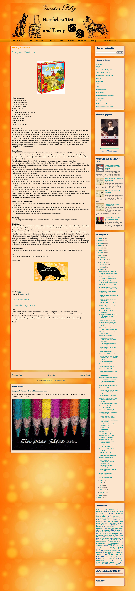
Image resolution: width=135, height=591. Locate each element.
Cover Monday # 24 (106, 477)
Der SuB (52, 40)
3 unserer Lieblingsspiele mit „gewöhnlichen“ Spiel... (107, 324)
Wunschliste (100, 564)
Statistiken (82, 40)
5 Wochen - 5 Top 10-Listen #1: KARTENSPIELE (107, 307)
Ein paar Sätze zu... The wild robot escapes (29, 391)
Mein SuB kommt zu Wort (105, 535)
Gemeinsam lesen (115, 528)
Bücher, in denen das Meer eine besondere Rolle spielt (108, 399)
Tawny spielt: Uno (105, 388)
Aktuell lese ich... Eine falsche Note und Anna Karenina (112, 166)
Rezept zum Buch (114, 541)
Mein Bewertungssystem (104, 75)
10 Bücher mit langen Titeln (108, 285)
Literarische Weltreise (115, 532)
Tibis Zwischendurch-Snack (109, 561)
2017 (100, 497)
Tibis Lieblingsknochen (114, 557)
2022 (100, 248)
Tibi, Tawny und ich (19, 40)
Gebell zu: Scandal (105, 453)
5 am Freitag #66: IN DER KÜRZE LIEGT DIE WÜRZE (108, 316)
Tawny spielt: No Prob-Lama (107, 449)
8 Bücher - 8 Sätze (115, 511)
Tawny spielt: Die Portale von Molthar (107, 344)
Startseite (51, 375)
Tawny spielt (25, 294)
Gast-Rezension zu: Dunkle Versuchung (108, 420)
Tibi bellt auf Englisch (110, 550)
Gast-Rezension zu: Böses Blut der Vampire (108, 412)
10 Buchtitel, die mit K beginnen (112, 191)
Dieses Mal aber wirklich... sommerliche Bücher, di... (108, 287)
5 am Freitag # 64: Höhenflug (105, 466)
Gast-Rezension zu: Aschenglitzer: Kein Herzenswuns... (106, 441)
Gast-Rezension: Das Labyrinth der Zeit (106, 436)
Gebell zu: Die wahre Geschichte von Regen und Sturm (107, 339)
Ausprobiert (100, 518)
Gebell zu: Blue (104, 375)
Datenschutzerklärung (109, 40)
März (102, 487)
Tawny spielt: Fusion (106, 351)
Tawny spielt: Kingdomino (108, 354)
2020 (101, 253)
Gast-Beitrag (110, 526)
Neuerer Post (17, 375)
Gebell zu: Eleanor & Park (107, 303)
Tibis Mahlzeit (108, 559)
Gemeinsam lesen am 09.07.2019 (106, 445)
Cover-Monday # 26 (106, 335)
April (101, 485)
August (102, 267)
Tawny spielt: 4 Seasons (107, 395)
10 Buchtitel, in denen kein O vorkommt (114, 179)
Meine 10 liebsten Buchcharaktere (105, 474)
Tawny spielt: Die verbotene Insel (108, 295)
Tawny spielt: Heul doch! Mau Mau (107, 470)
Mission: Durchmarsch (115, 536)
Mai (101, 482)
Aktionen (71, 40)
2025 (100, 241)
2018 (100, 495)
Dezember (103, 257)
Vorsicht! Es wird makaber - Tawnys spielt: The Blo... (108, 378)
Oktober (103, 262)
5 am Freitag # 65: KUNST (108, 385)
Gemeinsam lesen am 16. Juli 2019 (107, 332)
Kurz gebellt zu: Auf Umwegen (105, 311)
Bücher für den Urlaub (115, 518)
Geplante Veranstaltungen (105, 95)
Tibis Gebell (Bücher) (37, 40)
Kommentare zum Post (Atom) (55, 380)
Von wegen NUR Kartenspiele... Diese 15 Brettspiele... (107, 461)
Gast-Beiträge (101, 89)
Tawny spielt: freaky (106, 361)
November (103, 260)
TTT (110, 545)
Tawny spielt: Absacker (107, 364)
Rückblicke (100, 543)
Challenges (93, 40)
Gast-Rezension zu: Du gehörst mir (107, 424)
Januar (102, 492)
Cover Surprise (112, 521)
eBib (61, 40)
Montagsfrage (104, 538)
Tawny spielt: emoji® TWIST (108, 403)
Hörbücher (99, 81)
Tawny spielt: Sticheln (106, 369)
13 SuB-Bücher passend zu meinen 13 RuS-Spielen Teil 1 (108, 391)
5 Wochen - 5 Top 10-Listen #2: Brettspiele (107, 277)
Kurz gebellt (105, 530)
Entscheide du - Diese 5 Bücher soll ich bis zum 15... (108, 273)
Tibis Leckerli (115, 554)
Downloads (100, 101)
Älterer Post (85, 375)
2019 (100, 255)
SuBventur (100, 545)
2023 (100, 245)
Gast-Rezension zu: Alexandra (106, 428)
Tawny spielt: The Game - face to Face (107, 348)
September (104, 264)
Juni (101, 480)
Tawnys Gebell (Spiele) (104, 70)
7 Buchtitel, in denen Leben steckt (112, 204)
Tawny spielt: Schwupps (107, 455)
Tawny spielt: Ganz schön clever (108, 371)
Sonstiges (114, 543)
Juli (101, 269)
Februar (102, 490)
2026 (100, 238)
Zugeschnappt (114, 564)
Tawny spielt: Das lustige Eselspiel (107, 299)
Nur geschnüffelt (109, 540)
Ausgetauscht (117, 516)
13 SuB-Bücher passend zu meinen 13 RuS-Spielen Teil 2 (108, 357)
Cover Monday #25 (106, 457)
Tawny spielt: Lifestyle (106, 410)
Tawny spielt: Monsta (106, 366)
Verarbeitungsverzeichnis (104, 106)
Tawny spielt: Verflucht (107, 320)
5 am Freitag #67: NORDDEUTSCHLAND (108, 281)
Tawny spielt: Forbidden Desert (107, 382)
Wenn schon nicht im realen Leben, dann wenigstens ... (108, 328)
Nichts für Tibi (118, 538)
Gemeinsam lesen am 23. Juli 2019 (107, 291)
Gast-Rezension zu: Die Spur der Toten (107, 432)
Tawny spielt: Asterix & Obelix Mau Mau (106, 406)
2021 (100, 250)
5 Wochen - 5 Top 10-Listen (105, 510)
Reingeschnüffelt (101, 541)
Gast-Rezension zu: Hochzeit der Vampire (107, 416)
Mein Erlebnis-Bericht (109, 533)
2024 (100, 243)
